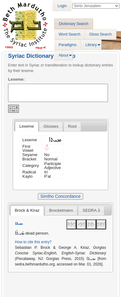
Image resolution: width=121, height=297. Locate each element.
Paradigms (67, 45)
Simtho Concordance (60, 196)
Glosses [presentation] (50, 126)
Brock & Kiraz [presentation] (27, 210)
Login (61, 6)
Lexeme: (16, 79)
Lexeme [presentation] (26, 126)
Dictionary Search (73, 24)
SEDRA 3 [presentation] (91, 210)
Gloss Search (100, 34)
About (63, 55)
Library (91, 45)
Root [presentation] (72, 126)
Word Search (69, 34)
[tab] (26, 126)
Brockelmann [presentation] (61, 210)
